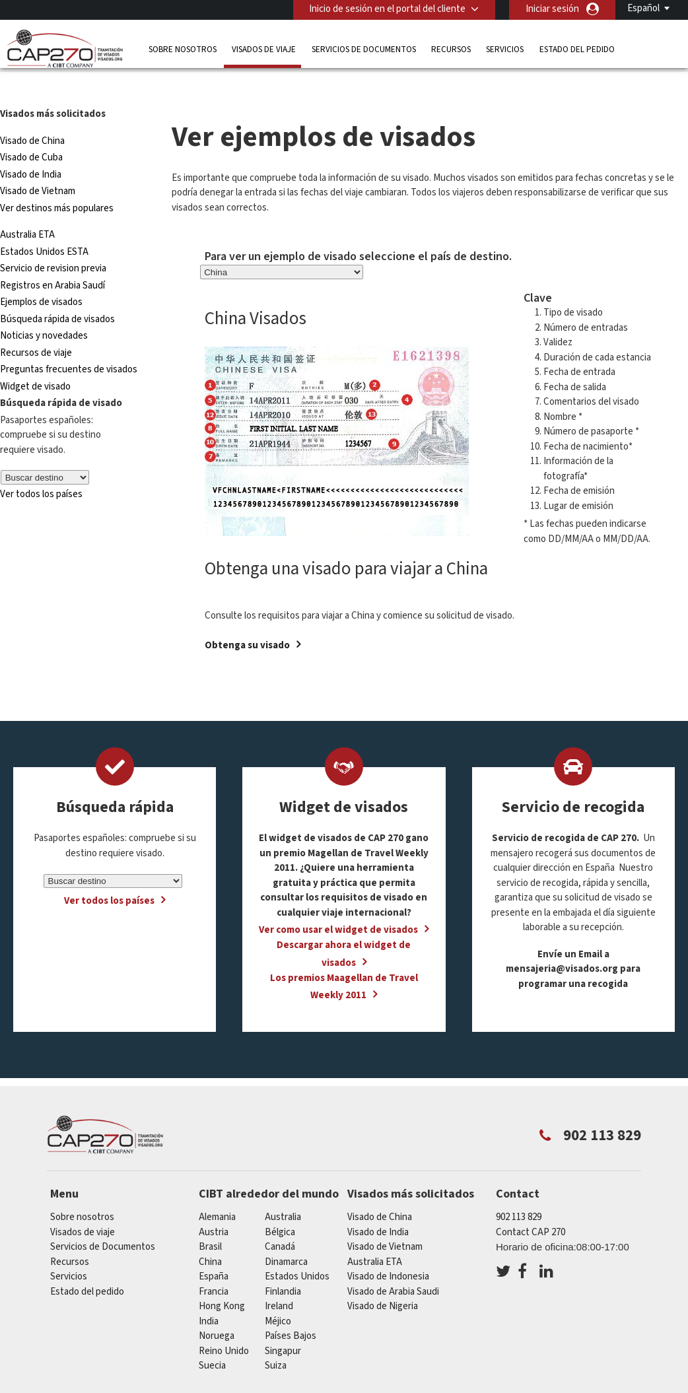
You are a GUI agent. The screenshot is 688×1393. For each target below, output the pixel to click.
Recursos (451, 49)
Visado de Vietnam (37, 166)
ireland (279, 1281)
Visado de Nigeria (382, 1281)
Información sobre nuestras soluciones (139, 1385)
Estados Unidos (297, 1251)
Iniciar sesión (552, 9)
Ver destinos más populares (57, 182)
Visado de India (30, 149)
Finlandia (283, 1266)
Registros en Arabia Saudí (52, 260)
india (209, 1296)
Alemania (217, 1192)
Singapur (283, 1325)
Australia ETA (27, 210)
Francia (213, 1266)
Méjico (278, 1296)
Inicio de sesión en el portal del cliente (387, 9)
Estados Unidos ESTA (44, 226)
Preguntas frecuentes (287, 1385)
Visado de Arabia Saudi (393, 1266)
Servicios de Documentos (364, 49)
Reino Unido (224, 1325)
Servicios (505, 49)
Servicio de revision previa (53, 243)
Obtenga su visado (247, 620)
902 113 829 (518, 1192)
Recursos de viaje (36, 327)
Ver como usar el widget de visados (338, 905)
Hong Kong (222, 1281)
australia (283, 1192)
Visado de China (33, 115)
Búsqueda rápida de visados (57, 293)
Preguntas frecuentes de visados (68, 344)
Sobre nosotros (183, 49)
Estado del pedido (577, 49)
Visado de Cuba (31, 132)
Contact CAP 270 (530, 1206)
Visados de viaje (264, 49)
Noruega (216, 1311)
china (210, 1236)
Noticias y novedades (44, 311)
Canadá (280, 1222)
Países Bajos (290, 1311)
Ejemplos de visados (41, 277)
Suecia (212, 1340)
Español (643, 8)
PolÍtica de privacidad (398, 1385)
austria (213, 1206)
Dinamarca (286, 1236)
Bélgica (280, 1206)
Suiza (276, 1340)
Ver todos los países (41, 469)
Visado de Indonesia (388, 1251)
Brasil (210, 1222)
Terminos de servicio (507, 1385)
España (213, 1251)
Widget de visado (35, 361)
